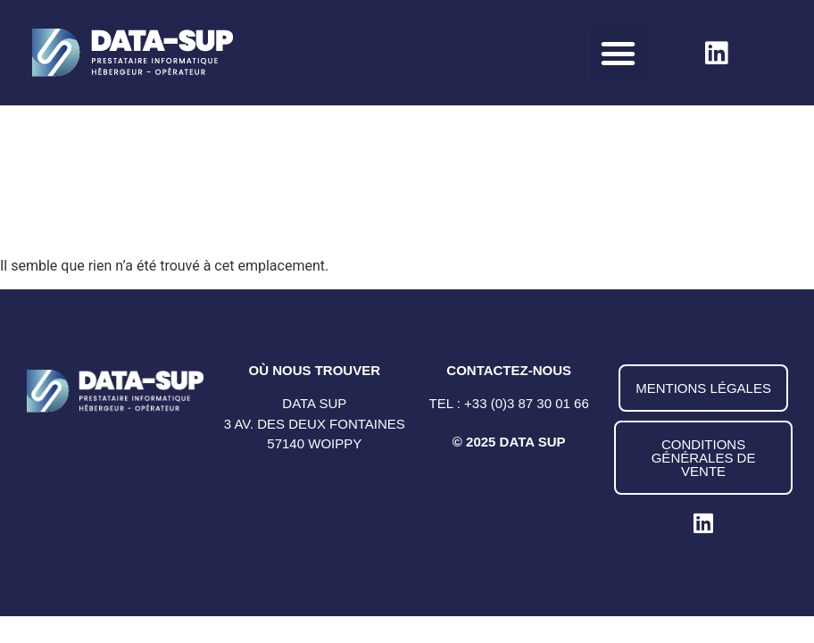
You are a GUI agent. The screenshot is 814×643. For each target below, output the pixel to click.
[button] (618, 52)
